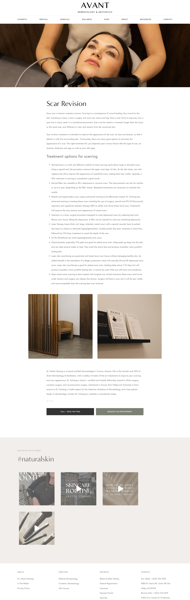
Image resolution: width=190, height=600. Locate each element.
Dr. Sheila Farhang (25, 539)
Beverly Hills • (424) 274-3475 (154, 553)
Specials (103, 558)
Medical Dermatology (68, 539)
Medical (44, 19)
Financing (104, 567)
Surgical (65, 19)
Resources (145, 19)
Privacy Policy (23, 548)
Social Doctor (123, 581)
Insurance (104, 548)
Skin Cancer (64, 548)
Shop (106, 19)
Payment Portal (106, 553)
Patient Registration (108, 544)
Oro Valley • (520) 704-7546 (153, 539)
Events (103, 563)
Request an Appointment (119, 412)
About (125, 19)
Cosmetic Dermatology (69, 544)
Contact (168, 19)
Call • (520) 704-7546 (70, 412)
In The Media (23, 544)
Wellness (87, 19)
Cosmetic (22, 19)
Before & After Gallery (109, 539)
